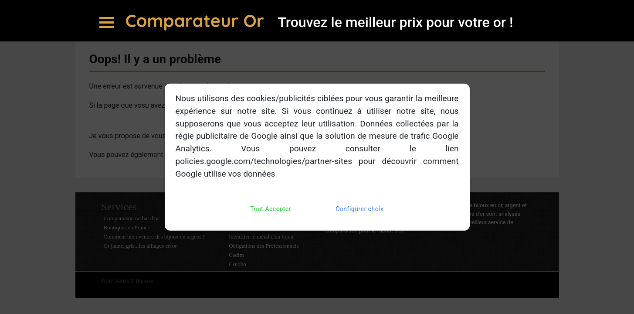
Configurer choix (359, 208)
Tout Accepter (271, 208)
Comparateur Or (197, 20)
